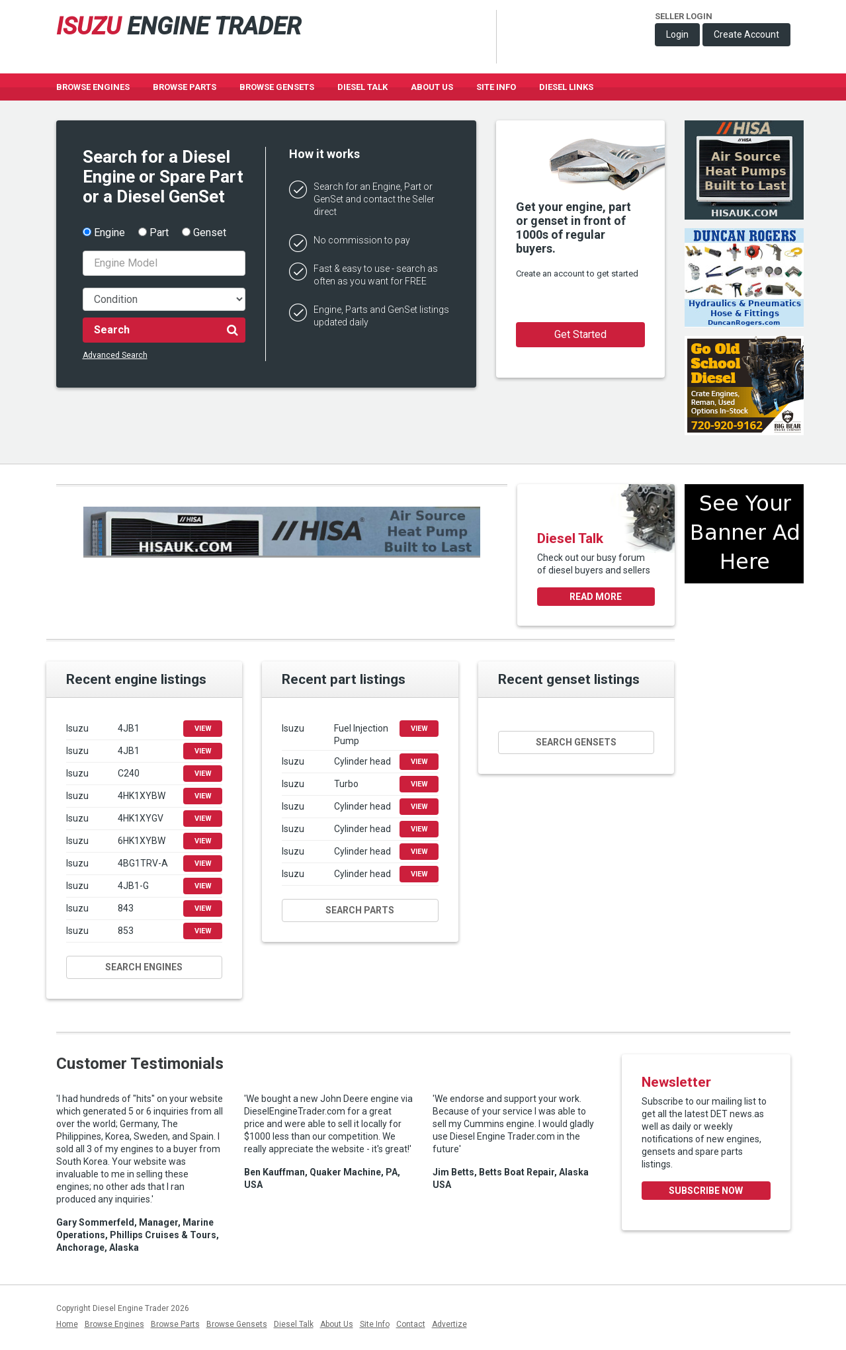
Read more (596, 596)
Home (67, 1324)
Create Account (746, 34)
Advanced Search (115, 355)
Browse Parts (184, 87)
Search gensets (576, 742)
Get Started (580, 334)
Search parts (359, 910)
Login (677, 34)
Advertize (449, 1324)
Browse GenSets (276, 87)
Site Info (496, 87)
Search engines (144, 967)
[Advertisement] (744, 641)
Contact (410, 1324)
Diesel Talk (362, 87)
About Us (432, 87)
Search (166, 329)
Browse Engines (93, 87)
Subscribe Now (706, 1190)
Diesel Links (566, 87)
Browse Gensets (236, 1324)
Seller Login (683, 16)
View (203, 728)
